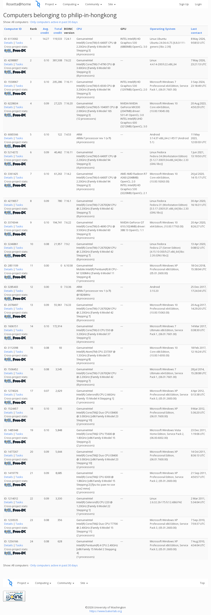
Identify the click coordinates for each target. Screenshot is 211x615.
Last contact (196, 31)
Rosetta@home (18, 4)
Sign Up (184, 4)
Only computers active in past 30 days (54, 22)
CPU (79, 29)
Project (51, 4)
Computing (71, 4)
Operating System (162, 29)
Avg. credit (44, 31)
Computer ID (13, 29)
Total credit (57, 31)
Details (8, 43)
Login (198, 4)
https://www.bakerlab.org (106, 611)
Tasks (19, 43)
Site (112, 4)
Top (202, 583)
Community (93, 4)
